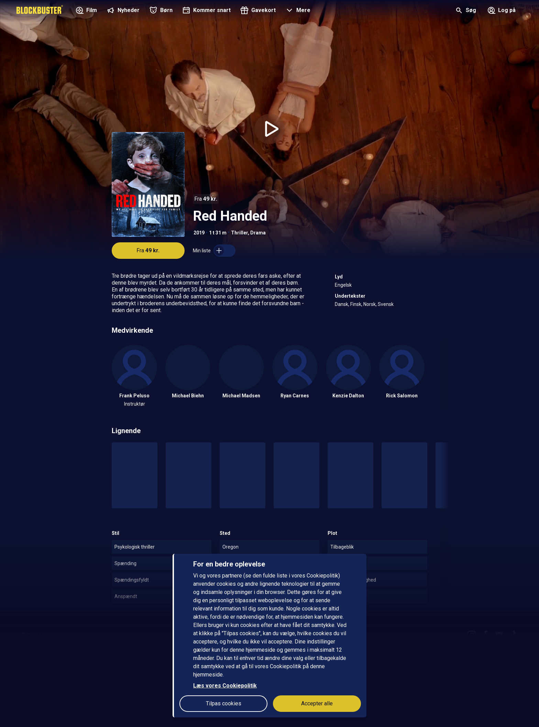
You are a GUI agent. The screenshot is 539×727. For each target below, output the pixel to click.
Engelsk (343, 285)
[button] (297, 11)
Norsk (369, 304)
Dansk (341, 304)
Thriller (239, 232)
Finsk (355, 304)
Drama (258, 232)
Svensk (386, 304)
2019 (199, 232)
